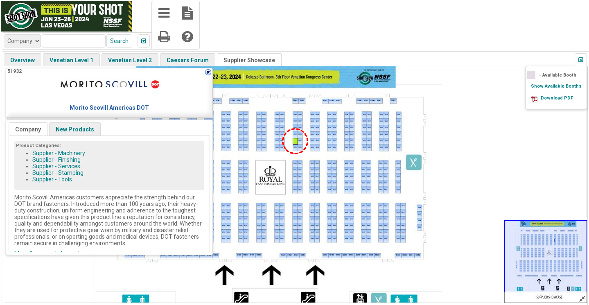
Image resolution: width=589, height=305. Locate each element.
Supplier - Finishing (56, 159)
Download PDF (557, 98)
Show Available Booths (556, 86)
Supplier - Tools (52, 179)
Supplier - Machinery (58, 153)
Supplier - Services (56, 166)
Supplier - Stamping (57, 172)
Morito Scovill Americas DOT (109, 107)
